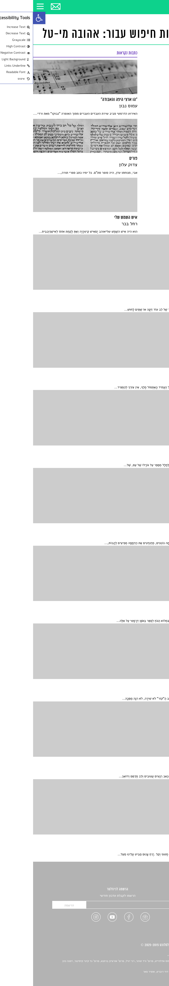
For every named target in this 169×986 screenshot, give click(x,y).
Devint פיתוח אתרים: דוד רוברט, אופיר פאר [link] (135, 972)
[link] (6, 18)
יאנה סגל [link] (147, 967)
